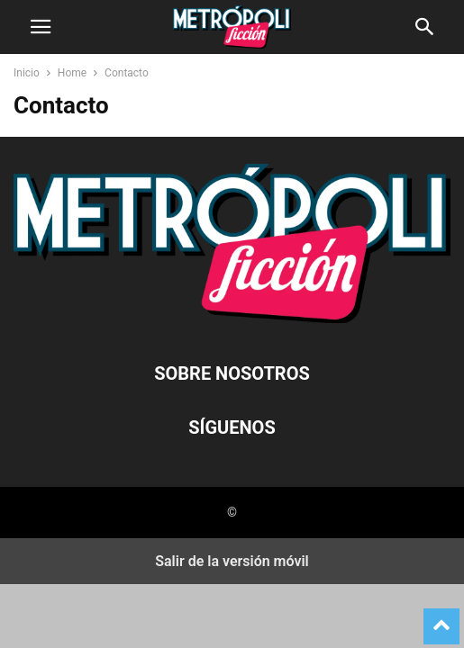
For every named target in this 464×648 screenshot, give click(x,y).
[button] (41, 27)
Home (72, 73)
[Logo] (232, 318)
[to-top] (441, 618)
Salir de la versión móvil (232, 561)
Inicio (27, 73)
